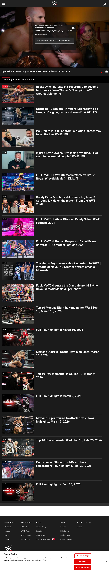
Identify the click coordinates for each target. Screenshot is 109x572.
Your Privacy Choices (43, 539)
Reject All (82, 561)
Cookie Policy (65, 535)
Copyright (39, 531)
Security (63, 527)
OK (54, 46)
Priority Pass (25, 539)
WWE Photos (26, 535)
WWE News (25, 527)
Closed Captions (66, 539)
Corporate (8, 527)
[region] (54, 561)
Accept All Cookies (82, 567)
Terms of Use (40, 535)
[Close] (106, 561)
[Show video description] (101, 71)
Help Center (64, 531)
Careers (7, 531)
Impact (7, 535)
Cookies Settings (83, 556)
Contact (7, 539)
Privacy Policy (41, 527)
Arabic (79, 527)
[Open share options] (106, 71)
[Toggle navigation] (3, 3)
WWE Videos (25, 531)
